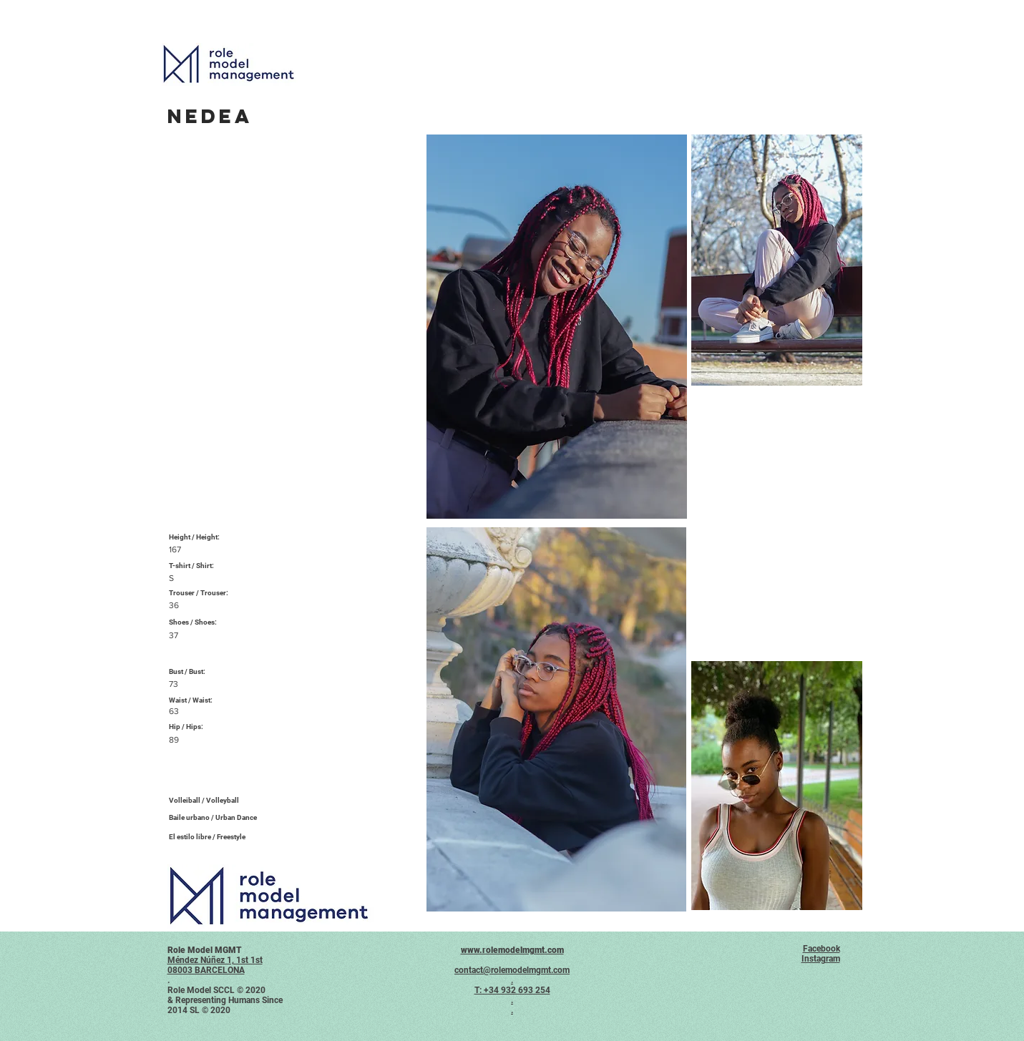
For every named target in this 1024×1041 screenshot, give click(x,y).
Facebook (821, 949)
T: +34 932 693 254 (512, 990)
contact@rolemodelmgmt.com (512, 970)
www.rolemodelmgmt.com (512, 950)
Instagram (820, 959)
